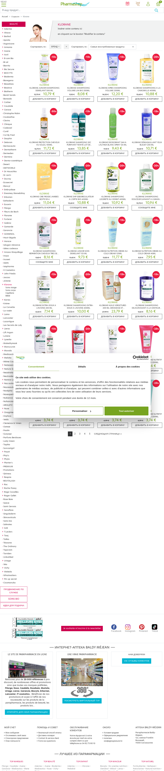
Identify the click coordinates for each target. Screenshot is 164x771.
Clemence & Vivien (12, 423)
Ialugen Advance (11, 244)
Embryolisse (9, 189)
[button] (148, 4)
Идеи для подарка (13, 605)
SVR (6, 528)
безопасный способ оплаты (49, 732)
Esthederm (8, 200)
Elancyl (6, 186)
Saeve (6, 502)
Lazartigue (8, 321)
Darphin (8, 138)
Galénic (7, 223)
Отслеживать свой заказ (15, 735)
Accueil (5, 16)
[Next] (107, 433)
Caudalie (8, 106)
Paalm (6, 430)
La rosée (7, 310)
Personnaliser (81, 411)
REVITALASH (9, 480)
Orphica (7, 416)
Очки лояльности (12, 741)
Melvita (7, 357)
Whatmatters (9, 575)
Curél (5, 131)
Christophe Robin (11, 113)
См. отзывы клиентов (136, 660)
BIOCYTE (8, 73)
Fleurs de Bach (11, 211)
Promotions (8, 470)
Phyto (7, 459)
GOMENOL (9, 234)
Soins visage (10, 287)
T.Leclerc (8, 531)
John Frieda (10, 273)
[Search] (77, 10)
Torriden (7, 553)
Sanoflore (8, 510)
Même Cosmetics (11, 361)
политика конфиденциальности (113, 739)
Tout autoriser (126, 411)
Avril (6, 54)
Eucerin (7, 204)
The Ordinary (9, 546)
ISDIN (6, 262)
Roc (6, 484)
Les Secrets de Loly (12, 325)
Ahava (7, 32)
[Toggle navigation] (3, 3)
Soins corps (10, 290)
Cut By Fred (9, 135)
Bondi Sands (9, 95)
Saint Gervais (9, 506)
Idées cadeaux (10, 248)
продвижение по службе (14, 591)
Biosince (8, 87)
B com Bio (8, 58)
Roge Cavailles (11, 491)
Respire (7, 477)
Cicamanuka (9, 582)
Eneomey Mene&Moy (14, 193)
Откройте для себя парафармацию (27, 712)
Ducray (7, 178)
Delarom (8, 142)
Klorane (8, 284)
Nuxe (6, 408)
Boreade (7, 98)
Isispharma (8, 266)
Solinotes (7, 524)
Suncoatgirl (8, 448)
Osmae (6, 426)
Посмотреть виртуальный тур (82, 700)
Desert (6, 164)
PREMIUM (8, 466)
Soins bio (7, 520)
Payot (7, 451)
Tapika (6, 444)
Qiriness (7, 473)
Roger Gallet (10, 495)
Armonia (8, 47)
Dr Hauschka (10, 171)
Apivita (6, 40)
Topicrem (7, 549)
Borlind (7, 36)
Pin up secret (10, 579)
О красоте (15, 16)
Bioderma (8, 76)
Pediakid (71, 768)
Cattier (7, 102)
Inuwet (6, 259)
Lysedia (7, 339)
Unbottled (8, 557)
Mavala (8, 350)
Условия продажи (111, 732)
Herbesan (151, 766)
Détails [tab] (82, 366)
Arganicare (8, 43)
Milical (113, 768)
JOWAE (7, 280)
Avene (7, 51)
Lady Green (9, 441)
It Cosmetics (9, 270)
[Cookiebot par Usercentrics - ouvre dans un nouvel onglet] (135, 357)
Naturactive (138, 768)
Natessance (10, 365)
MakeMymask (10, 343)
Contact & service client (48, 738)
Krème (6, 303)
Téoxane (7, 542)
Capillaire (9, 293)
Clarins (6, 120)
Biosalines (9, 83)
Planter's (8, 462)
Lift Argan (8, 332)
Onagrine (8, 412)
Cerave (7, 109)
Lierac (7, 328)
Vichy (6, 567)
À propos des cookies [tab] (128, 366)
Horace (7, 241)
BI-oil (5, 62)
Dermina (8, 156)
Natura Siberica (12, 368)
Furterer (8, 219)
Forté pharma (139, 766)
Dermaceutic (9, 146)
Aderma (8, 28)
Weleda (8, 571)
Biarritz (6, 65)
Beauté (14, 24)
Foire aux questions (47, 741)
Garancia (7, 230)
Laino (6, 314)
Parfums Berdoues (12, 437)
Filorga (7, 208)
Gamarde (8, 226)
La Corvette (9, 307)
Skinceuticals (9, 517)
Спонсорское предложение (17, 738)
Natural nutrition (152, 768)
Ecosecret (8, 182)
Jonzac (6, 277)
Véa (5, 564)
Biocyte (103, 766)
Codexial (7, 127)
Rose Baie (8, 499)
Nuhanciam (8, 401)
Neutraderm (9, 376)
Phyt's (6, 455)
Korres (7, 299)
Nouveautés (9, 387)
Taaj (6, 535)
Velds (6, 419)
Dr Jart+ (7, 175)
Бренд (54, 46)
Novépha (7, 390)
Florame (8, 215)
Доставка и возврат (46, 735)
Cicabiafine (8, 117)
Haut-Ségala (9, 237)
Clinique (8, 124)
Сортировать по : (38, 46)
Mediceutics (9, 354)
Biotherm (8, 91)
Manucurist (9, 346)
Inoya (6, 255)
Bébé (7, 295)
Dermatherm (10, 149)
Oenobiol (104, 768)
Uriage (7, 560)
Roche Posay (10, 488)
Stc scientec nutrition (117, 766)
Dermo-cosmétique (13, 160)
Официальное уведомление (116, 735)
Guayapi (7, 433)
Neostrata (8, 372)
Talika (6, 539)
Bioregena (8, 80)
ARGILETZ (8, 405)
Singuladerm (9, 513)
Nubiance (8, 397)
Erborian (8, 197)
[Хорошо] (159, 10)
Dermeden (8, 153)
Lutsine (6, 336)
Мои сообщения (12, 732)
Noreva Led (10, 379)
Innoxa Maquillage (13, 252)
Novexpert (8, 394)
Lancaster (8, 318)
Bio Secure (9, 69)
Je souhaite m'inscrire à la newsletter (82, 628)
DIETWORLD (9, 167)
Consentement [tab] (36, 366)
